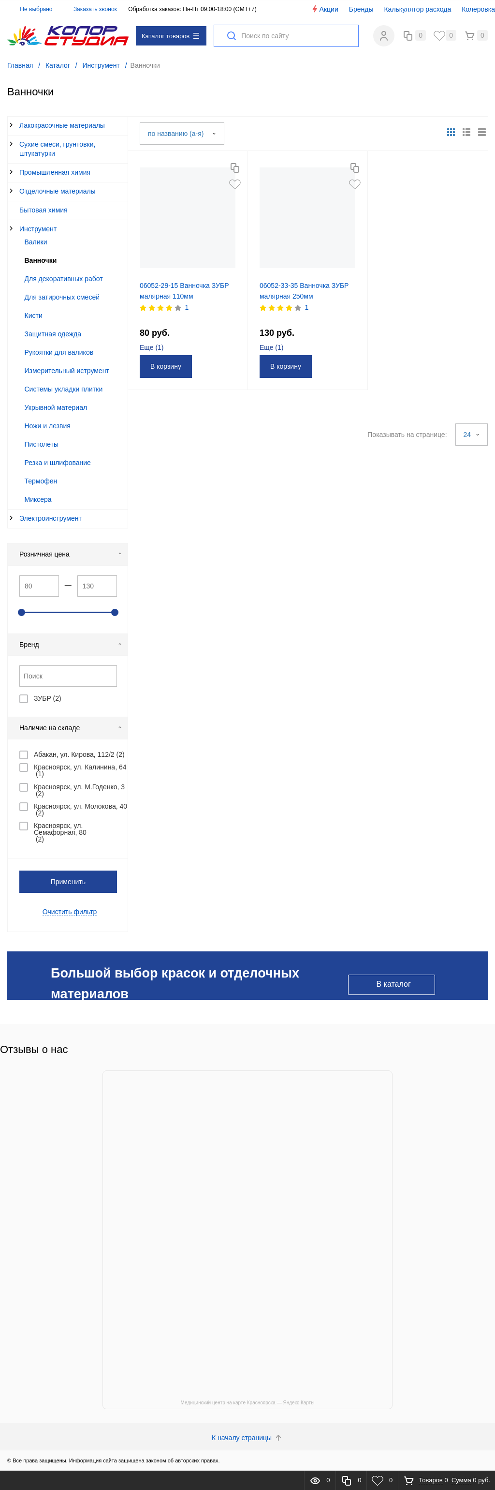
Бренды (361, 9)
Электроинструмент (50, 518)
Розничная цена (70, 554)
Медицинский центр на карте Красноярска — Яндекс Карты (248, 1402)
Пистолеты (42, 444)
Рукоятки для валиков (59, 352)
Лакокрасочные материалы (62, 125)
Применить (68, 882)
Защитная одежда (53, 334)
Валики (36, 242)
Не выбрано (31, 9)
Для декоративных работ (64, 279)
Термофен (41, 481)
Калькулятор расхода (417, 9)
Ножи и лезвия (48, 426)
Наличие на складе (70, 728)
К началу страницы (247, 1438)
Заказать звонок (95, 9)
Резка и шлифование (58, 463)
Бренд (70, 644)
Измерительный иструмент (67, 371)
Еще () (152, 347)
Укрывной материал (56, 407)
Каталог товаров (170, 36)
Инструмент (38, 229)
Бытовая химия (43, 210)
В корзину (165, 366)
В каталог (393, 984)
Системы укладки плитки (64, 389)
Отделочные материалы (57, 191)
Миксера (38, 499)
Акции (324, 9)
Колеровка (478, 9)
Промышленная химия (54, 172)
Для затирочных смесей (62, 297)
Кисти (34, 315)
